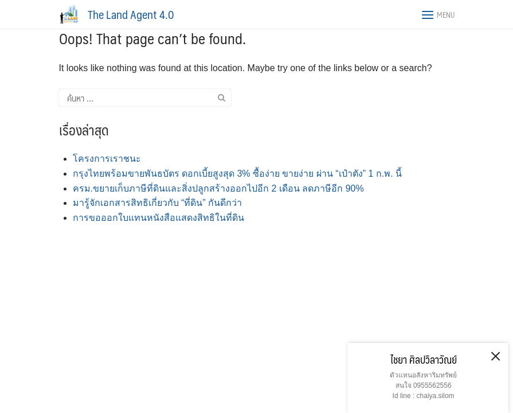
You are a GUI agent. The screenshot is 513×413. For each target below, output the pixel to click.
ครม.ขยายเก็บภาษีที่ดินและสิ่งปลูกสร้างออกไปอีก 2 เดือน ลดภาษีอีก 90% (218, 188)
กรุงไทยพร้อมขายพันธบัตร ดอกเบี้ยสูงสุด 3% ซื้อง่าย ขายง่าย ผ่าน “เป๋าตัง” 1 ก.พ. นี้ (237, 173)
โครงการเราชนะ (107, 158)
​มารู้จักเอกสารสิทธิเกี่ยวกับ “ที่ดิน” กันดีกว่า (157, 203)
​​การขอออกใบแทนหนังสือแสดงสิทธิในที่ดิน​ (158, 218)
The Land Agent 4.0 (131, 14)
